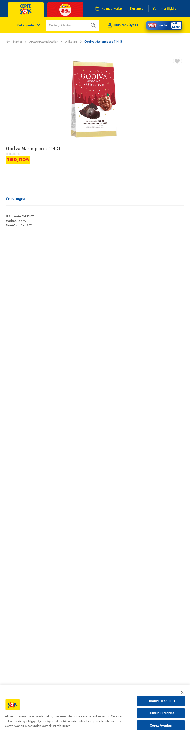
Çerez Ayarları (161, 725)
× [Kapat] (182, 692)
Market (19, 41)
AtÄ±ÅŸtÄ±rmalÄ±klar (45, 41)
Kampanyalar (108, 8)
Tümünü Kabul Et (161, 701)
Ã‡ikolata (73, 41)
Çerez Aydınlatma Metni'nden (58, 721)
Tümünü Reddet (161, 713)
